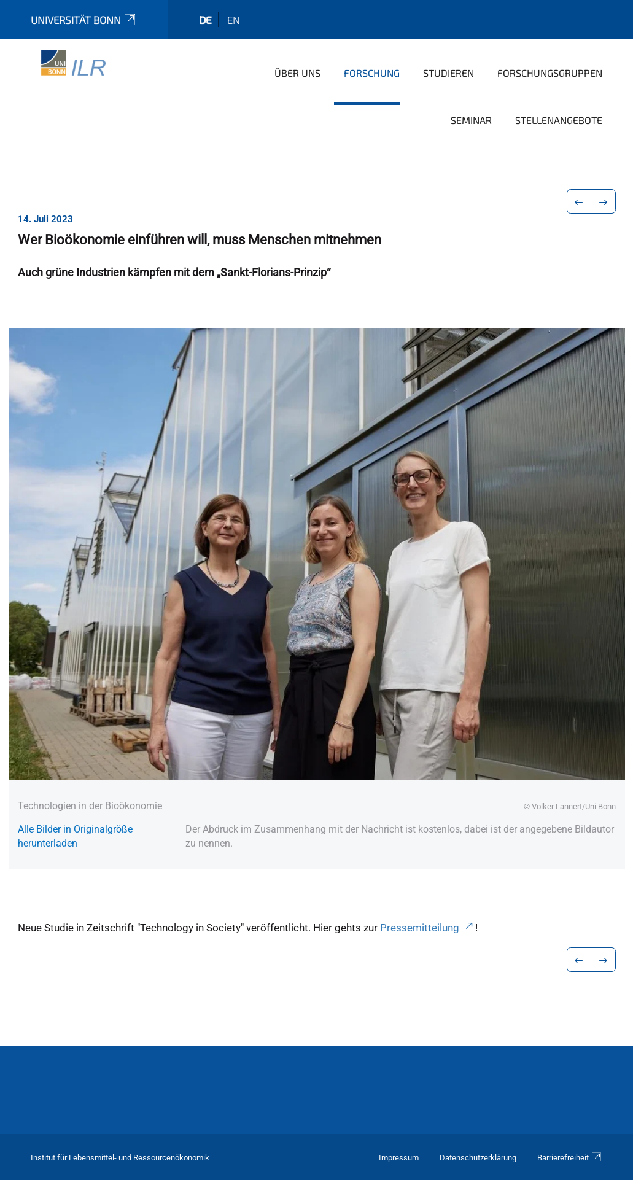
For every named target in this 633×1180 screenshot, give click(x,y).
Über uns (297, 73)
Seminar (471, 120)
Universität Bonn (84, 20)
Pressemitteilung (428, 928)
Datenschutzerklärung (478, 1157)
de (205, 20)
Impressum (399, 1157)
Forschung (372, 73)
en (233, 20)
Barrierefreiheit (569, 1157)
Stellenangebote (558, 120)
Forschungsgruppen (549, 73)
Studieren (448, 73)
